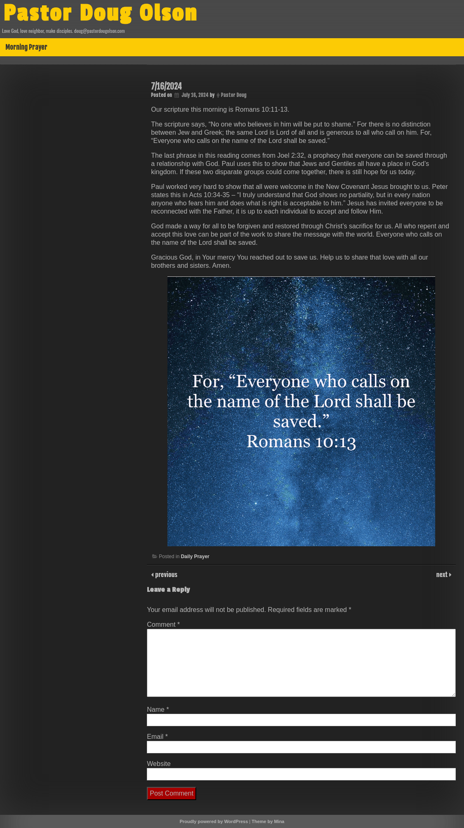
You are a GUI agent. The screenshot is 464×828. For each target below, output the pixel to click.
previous (165, 574)
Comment (163, 624)
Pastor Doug (233, 95)
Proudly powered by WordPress (214, 821)
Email (157, 736)
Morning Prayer (26, 47)
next (442, 574)
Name (158, 709)
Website (159, 763)
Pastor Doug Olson (100, 13)
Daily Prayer (195, 556)
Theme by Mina (268, 821)
